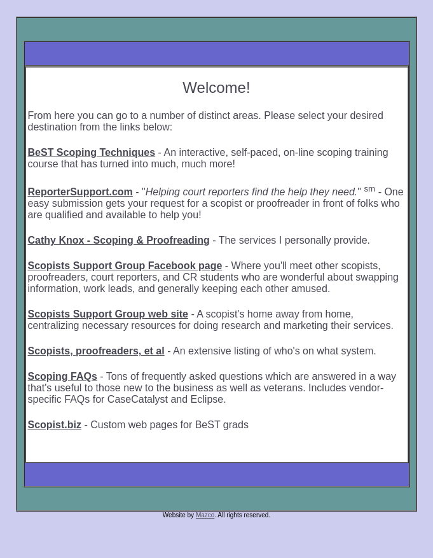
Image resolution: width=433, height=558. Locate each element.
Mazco (205, 515)
